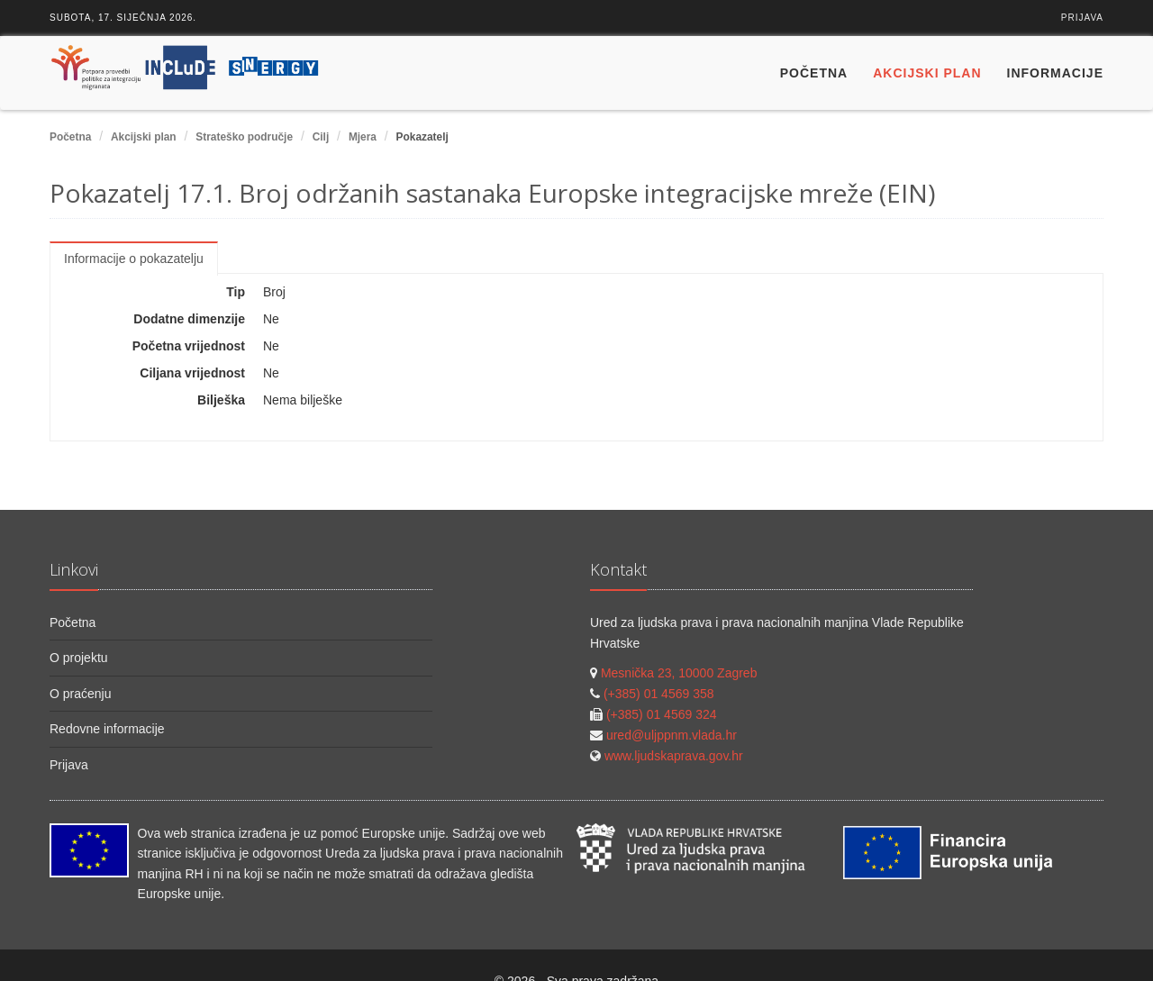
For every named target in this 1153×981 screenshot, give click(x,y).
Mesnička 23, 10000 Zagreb (679, 673)
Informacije (1055, 73)
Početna (814, 73)
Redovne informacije (107, 729)
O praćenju (80, 693)
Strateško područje (244, 137)
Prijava (1082, 18)
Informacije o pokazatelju (134, 258)
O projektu (79, 657)
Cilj (321, 137)
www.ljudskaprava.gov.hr (673, 756)
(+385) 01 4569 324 (661, 714)
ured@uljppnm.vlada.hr (671, 735)
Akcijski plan (927, 73)
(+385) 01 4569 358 (659, 693)
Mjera (363, 137)
